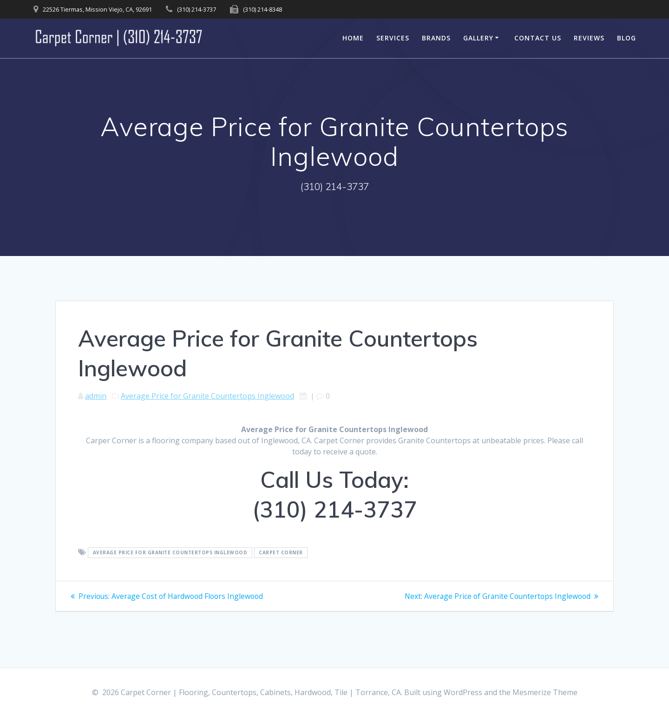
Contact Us (537, 37)
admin (95, 396)
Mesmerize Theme (544, 692)
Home (353, 37)
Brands (436, 37)
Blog (626, 37)
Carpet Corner (281, 553)
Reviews (589, 37)
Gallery (478, 37)
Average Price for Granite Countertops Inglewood (207, 396)
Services (392, 37)
